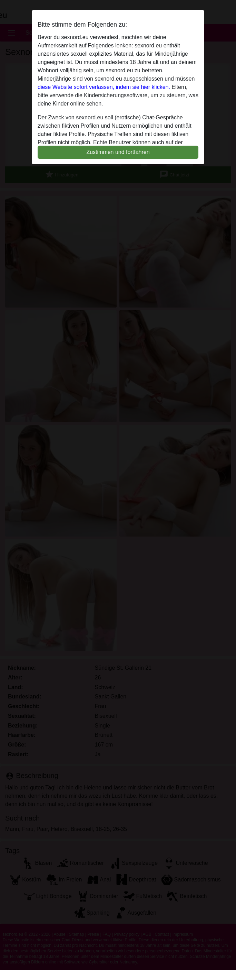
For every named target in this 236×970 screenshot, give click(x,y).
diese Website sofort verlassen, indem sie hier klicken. (104, 87)
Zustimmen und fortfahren (117, 152)
